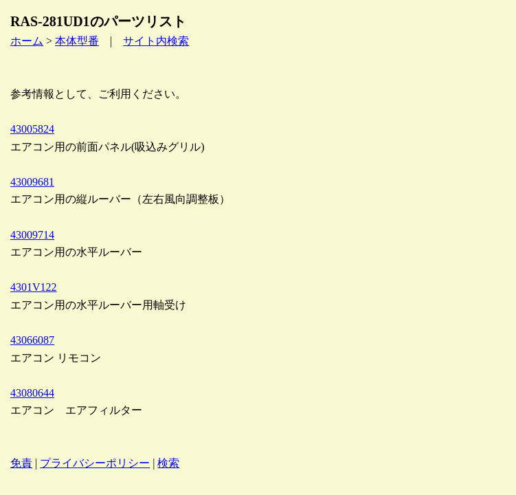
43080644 (32, 393)
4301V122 (33, 287)
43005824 (32, 129)
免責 (21, 463)
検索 (168, 463)
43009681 (32, 182)
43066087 (32, 340)
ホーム (26, 41)
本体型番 (77, 41)
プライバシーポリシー (95, 463)
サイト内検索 (156, 41)
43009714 (32, 235)
